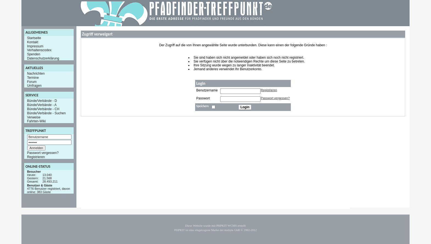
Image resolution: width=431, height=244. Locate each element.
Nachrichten (36, 73)
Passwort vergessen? (43, 153)
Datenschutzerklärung (43, 58)
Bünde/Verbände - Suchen (46, 113)
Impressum (35, 46)
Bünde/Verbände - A (41, 105)
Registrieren (36, 157)
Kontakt (32, 42)
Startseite (34, 38)
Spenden (33, 54)
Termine (33, 78)
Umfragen (34, 86)
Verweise (33, 117)
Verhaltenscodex (39, 50)
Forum (32, 81)
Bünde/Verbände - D (42, 101)
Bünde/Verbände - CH (43, 109)
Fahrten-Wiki (36, 121)
